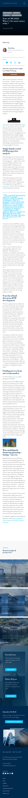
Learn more (11, 670)
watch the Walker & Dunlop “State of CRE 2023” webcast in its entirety (13, 520)
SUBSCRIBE (14, 74)
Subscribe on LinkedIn (14, 722)
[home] (10, 3)
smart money (15, 377)
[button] (24, 3)
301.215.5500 (7, 764)
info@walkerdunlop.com (9, 766)
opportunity (6, 186)
